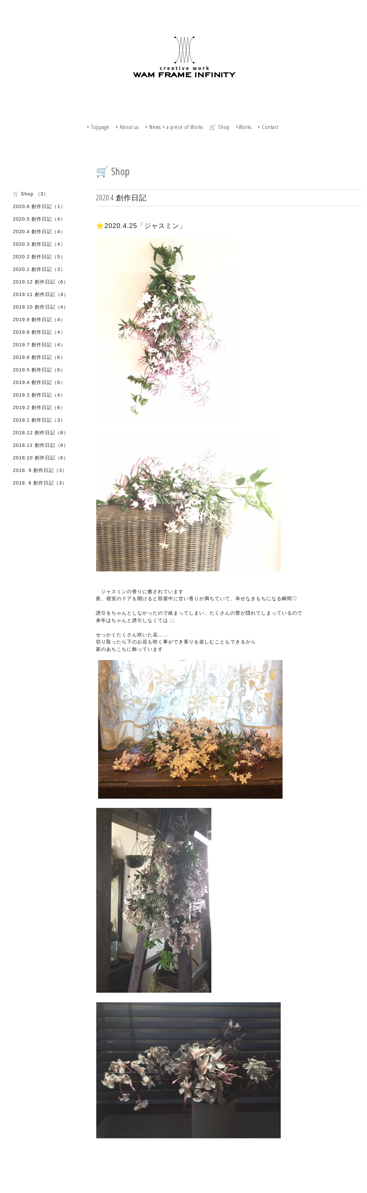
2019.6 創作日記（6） (39, 357)
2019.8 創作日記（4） (39, 332)
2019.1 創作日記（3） (39, 420)
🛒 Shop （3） (31, 194)
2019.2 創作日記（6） (39, 407)
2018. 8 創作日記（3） (40, 483)
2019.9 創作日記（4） (39, 319)
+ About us (127, 126)
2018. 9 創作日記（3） (40, 470)
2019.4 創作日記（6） (39, 382)
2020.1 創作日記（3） (39, 269)
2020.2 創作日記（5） (39, 256)
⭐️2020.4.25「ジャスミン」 (141, 226)
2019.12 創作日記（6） (41, 282)
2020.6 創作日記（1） (39, 206)
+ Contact (267, 126)
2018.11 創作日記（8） (41, 445)
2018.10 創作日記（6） (41, 457)
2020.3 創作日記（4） (39, 244)
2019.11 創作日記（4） (41, 294)
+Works (244, 126)
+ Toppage (98, 126)
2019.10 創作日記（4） (41, 307)
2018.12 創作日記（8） (41, 432)
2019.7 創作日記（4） (39, 344)
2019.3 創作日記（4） (39, 395)
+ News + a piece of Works (174, 126)
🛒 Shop (219, 126)
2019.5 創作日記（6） (39, 370)
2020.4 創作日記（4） (39, 231)
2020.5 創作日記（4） (39, 219)
